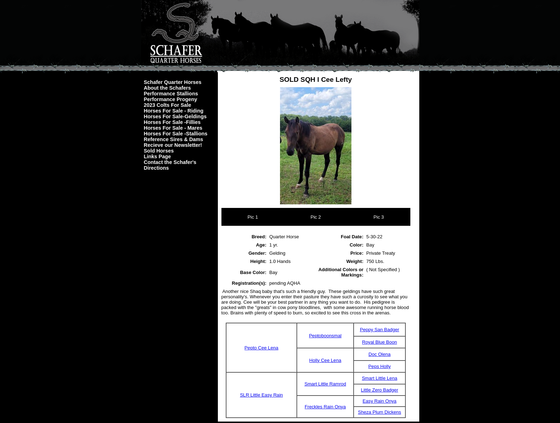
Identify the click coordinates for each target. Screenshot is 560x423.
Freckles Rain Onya (325, 406)
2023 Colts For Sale (167, 105)
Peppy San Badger (379, 329)
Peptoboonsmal (325, 335)
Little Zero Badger (379, 390)
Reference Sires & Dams (173, 139)
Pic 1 (253, 217)
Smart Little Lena (379, 378)
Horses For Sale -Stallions (176, 133)
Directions (156, 168)
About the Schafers (167, 88)
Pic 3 (379, 217)
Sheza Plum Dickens (379, 412)
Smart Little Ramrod (325, 384)
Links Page (157, 156)
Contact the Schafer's (170, 162)
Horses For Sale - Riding (174, 111)
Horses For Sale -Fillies (172, 122)
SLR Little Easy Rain (261, 395)
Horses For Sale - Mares (173, 128)
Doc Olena (380, 354)
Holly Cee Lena (325, 360)
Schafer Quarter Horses (173, 82)
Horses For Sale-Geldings (175, 116)
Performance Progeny (171, 99)
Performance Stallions (171, 93)
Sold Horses (159, 151)
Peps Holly (379, 366)
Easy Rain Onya (379, 401)
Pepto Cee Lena (262, 347)
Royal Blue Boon (379, 342)
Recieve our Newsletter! (173, 145)
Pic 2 (315, 217)
